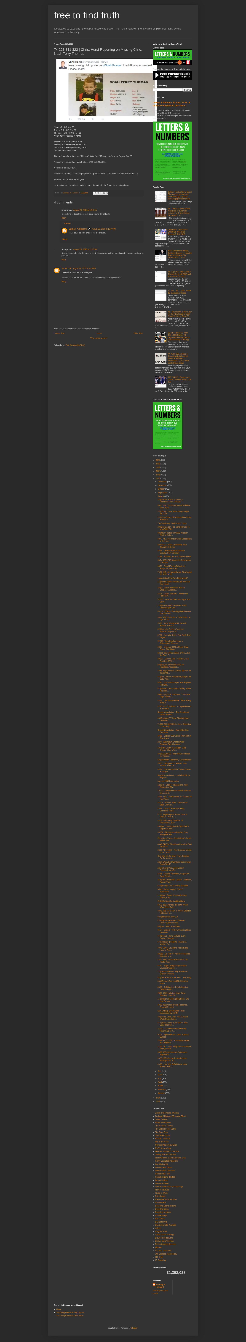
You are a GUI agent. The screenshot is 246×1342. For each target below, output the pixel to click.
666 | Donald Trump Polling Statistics (173, 886)
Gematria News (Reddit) (165, 1177)
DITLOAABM (160, 1202)
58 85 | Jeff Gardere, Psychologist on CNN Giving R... (173, 988)
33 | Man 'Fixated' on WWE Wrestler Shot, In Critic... (173, 534)
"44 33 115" (67, 268)
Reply (64, 218)
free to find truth (87, 15)
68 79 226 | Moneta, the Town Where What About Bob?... (173, 906)
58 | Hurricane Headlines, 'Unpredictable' (175, 760)
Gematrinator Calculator (165, 1170)
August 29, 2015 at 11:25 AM (85, 249)
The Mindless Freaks (164, 1126)
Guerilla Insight (161, 1164)
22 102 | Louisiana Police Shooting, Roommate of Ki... (172, 1030)
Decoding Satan (161, 1209)
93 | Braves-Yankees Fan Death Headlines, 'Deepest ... (171, 666)
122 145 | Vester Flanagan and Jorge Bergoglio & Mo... (173, 786)
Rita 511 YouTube (162, 1138)
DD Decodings (161, 1215)
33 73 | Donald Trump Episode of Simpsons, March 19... (171, 567)
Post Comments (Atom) (75, 345)
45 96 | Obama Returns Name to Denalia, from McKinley (171, 552)
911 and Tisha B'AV (163, 1251)
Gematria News (161, 1180)
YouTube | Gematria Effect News (69, 1316)
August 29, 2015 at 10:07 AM (104, 229)
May (160, 1078)
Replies (67, 223)
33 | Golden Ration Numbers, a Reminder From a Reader (170, 501)
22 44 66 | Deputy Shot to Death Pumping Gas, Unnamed (171, 743)
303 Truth (159, 1257)
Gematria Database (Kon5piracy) (169, 1186)
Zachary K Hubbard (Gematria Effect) (170, 1116)
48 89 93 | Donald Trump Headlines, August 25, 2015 (173, 1006)
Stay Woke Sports (162, 1135)
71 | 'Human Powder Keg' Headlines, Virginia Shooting (173, 973)
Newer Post (59, 333)
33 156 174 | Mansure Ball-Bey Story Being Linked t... (173, 833)
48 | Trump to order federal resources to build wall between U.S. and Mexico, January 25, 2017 (179, 212)
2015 (158, 478)
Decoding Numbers (163, 1212)
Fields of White (161, 1193)
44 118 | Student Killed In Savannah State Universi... (172, 804)
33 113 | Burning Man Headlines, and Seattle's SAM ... (173, 660)
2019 (158, 464)
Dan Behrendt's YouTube (165, 1225)
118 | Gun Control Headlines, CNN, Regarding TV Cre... (172, 606)
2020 (158, 460)
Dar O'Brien (160, 1218)
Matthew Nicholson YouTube (167, 1151)
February (162, 1089)
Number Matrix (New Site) (166, 1145)
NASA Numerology (163, 1148)
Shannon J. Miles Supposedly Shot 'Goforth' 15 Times (172, 546)
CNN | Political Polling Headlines (171, 901)
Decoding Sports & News (165, 1206)
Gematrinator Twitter (163, 1167)
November (162, 485)
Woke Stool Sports (163, 1122)
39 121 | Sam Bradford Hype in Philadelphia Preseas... (170, 642)
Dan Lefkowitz (161, 1222)
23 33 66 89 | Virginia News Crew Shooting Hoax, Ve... (171, 994)
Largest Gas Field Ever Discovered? (173, 578)
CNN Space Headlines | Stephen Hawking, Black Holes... (171, 921)
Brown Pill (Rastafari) (164, 1238)
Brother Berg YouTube (164, 1241)
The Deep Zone (161, 1132)
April (160, 1082)
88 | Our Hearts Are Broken (169, 926)
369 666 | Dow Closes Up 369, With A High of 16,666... (173, 827)
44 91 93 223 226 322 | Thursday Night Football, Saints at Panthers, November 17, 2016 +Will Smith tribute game (178, 358)
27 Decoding (160, 1260)
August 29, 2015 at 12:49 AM (85, 210)
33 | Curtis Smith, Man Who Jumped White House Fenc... (173, 1018)
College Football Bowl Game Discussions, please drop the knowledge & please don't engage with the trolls (180, 195)
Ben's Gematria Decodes (165, 1244)
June (160, 1075)
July (160, 1071)
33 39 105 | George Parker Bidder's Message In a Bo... (172, 1059)
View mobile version (98, 338)
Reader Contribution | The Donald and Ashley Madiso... (173, 713)
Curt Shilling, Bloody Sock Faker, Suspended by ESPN (171, 1012)
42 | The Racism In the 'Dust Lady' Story (174, 977)
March (161, 1086)
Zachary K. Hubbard (78, 229)
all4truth (158, 1247)
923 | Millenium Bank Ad (168, 917)
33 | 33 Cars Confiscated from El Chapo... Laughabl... (171, 589)
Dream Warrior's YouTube (166, 1199)
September (163, 493)
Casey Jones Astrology (164, 1235)
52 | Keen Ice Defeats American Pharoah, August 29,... (171, 630)
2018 (158, 467)
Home (99, 333)
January (161, 1093)
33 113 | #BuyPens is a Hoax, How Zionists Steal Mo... (172, 764)
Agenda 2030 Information (168, 781)
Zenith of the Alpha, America (167, 1113)
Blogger (134, 1328)
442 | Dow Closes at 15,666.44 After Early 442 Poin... (173, 1024)
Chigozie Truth (161, 1231)
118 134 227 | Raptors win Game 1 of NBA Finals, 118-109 (179, 379)
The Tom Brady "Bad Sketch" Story (172, 523)
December (162, 482)
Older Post (138, 333)
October (161, 489)
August (161, 496)
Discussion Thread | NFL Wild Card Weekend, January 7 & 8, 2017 (178, 232)
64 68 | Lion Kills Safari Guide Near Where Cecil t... (172, 1065)
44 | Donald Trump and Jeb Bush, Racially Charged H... (172, 937)
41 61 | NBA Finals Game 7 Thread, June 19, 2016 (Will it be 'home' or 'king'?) (179, 274)
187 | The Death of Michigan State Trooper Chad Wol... (172, 749)
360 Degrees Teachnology (166, 1254)
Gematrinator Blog (162, 1174)
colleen (158, 1228)
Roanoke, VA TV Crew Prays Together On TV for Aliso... (173, 857)
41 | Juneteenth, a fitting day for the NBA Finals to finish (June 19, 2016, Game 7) (180, 314)
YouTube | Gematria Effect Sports (70, 1312)
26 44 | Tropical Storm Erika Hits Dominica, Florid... (171, 810)
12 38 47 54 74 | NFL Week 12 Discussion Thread (179, 292)
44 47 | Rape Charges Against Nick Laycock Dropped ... (172, 967)
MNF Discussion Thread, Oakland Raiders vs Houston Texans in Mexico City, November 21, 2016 (180, 254)
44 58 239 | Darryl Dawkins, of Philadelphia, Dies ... (170, 821)
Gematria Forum (162, 1183)
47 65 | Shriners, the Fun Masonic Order (174, 557)
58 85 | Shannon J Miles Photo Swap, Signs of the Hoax (173, 648)
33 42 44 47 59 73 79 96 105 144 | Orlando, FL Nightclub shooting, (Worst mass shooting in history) (179, 336)
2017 (158, 471)
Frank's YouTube (162, 1190)
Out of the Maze (161, 1142)
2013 (158, 1101)
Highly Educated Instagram (166, 1161)
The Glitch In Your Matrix (165, 1129)
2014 (158, 1098)
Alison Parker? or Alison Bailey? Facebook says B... (171, 869)
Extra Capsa (160, 1196)
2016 (158, 475)
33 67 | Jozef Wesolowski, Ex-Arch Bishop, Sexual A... (172, 624)
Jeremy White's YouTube (165, 1154)
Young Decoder (161, 1119)
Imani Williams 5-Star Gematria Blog (170, 1158)
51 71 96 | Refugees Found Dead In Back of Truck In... (172, 815)
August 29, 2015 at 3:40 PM (84, 268)
